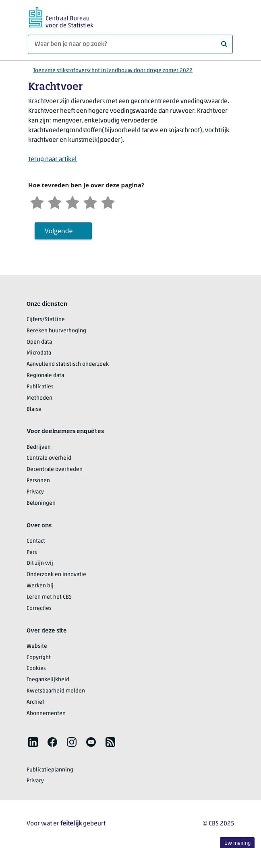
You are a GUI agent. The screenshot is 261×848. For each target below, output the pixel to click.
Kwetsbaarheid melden (56, 691)
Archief (35, 702)
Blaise (34, 409)
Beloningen (41, 503)
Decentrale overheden (55, 469)
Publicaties (40, 387)
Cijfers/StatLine (46, 319)
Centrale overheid (49, 458)
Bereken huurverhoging (56, 331)
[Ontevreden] (55, 201)
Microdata (39, 353)
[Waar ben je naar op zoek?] (130, 44)
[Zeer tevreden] (108, 201)
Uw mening (237, 843)
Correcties (39, 608)
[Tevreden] (90, 201)
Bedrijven (39, 447)
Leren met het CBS (49, 597)
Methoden (39, 398)
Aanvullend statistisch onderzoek (68, 364)
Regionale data (45, 375)
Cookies (36, 668)
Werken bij (40, 586)
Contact (36, 541)
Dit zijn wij (40, 563)
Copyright (39, 657)
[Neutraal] (72, 201)
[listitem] (33, 742)
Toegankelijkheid (48, 679)
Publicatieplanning (50, 770)
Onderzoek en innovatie (56, 574)
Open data (39, 342)
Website (37, 646)
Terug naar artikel (52, 159)
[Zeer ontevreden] (37, 201)
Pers (32, 552)
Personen (38, 480)
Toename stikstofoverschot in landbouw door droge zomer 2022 (113, 70)
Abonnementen (46, 713)
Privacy (35, 492)
